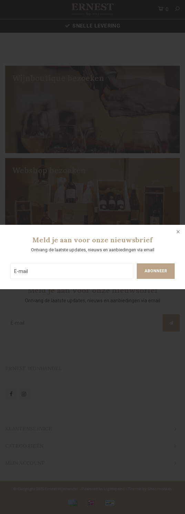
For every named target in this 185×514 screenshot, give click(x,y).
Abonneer (155, 271)
